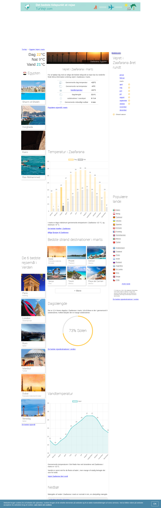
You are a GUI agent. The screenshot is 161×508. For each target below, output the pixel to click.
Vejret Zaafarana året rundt (58, 476)
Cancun (91, 261)
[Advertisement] (80, 30)
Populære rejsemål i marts (57, 108)
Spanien (119, 224)
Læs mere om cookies (43, 505)
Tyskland (119, 217)
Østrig (118, 214)
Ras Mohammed (31, 177)
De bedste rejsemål (28, 425)
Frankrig (25, 295)
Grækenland (120, 248)
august (122, 97)
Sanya (51, 281)
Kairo (25, 152)
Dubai (50, 259)
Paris (25, 293)
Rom (24, 343)
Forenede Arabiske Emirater (31, 396)
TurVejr (24, 49)
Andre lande (126, 284)
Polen (118, 255)
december (123, 110)
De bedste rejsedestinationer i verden (62, 349)
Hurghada (27, 127)
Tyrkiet (24, 371)
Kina (117, 273)
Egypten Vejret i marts (37, 49)
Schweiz (119, 228)
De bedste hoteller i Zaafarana (59, 229)
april (121, 84)
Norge (118, 276)
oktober (122, 104)
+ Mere (77, 290)
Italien (24, 346)
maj (121, 88)
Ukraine (118, 221)
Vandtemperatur (76, 90)
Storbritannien (27, 321)
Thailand (119, 251)
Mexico (118, 239)
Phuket (71, 261)
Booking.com (116, 53)
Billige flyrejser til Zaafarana (58, 233)
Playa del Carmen (95, 281)
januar (122, 75)
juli (121, 94)
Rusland (119, 262)
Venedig (26, 418)
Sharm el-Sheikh (31, 102)
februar (122, 78)
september (123, 100)
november (123, 107)
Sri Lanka (119, 269)
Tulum (71, 281)
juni (121, 91)
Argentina (119, 266)
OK (155, 504)
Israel (118, 259)
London (26, 318)
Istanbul (26, 368)
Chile (118, 280)
